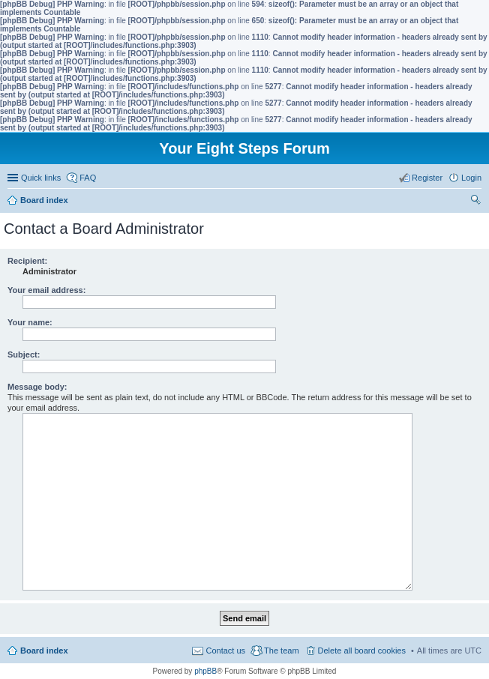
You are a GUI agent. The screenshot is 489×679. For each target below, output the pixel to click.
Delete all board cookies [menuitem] (362, 650)
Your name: (30, 322)
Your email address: (47, 290)
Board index (44, 650)
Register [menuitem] (427, 177)
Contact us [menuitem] (225, 650)
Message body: (37, 386)
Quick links (41, 177)
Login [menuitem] (471, 177)
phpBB (205, 671)
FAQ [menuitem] (88, 177)
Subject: (24, 354)
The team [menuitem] (281, 650)
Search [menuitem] (476, 202)
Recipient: (27, 260)
